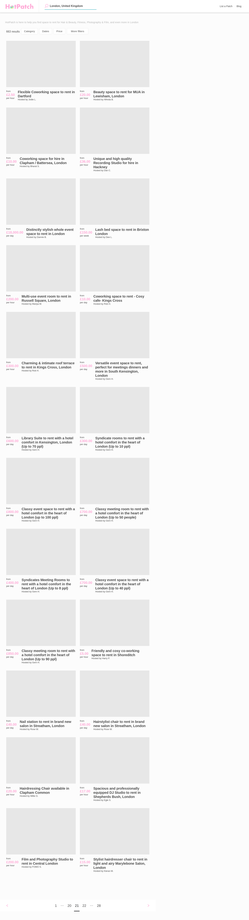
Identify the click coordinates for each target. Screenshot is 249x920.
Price (59, 31)
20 (69, 906)
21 (77, 906)
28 (99, 906)
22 (84, 906)
